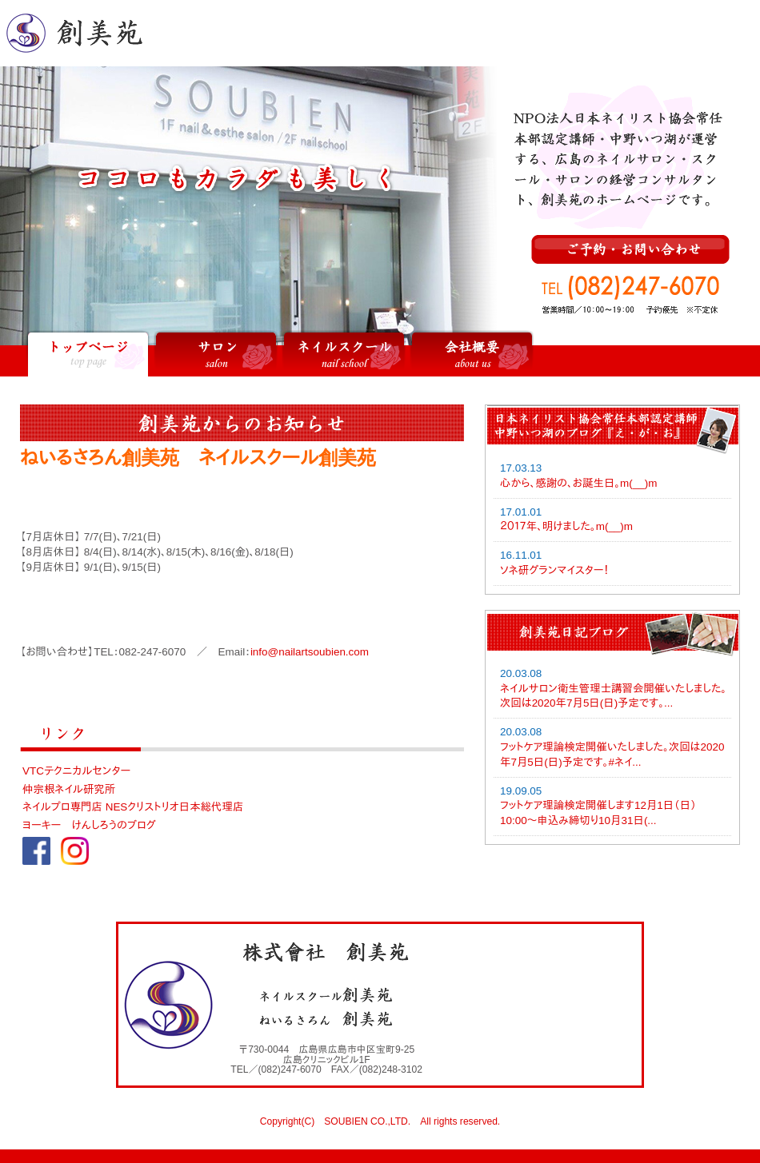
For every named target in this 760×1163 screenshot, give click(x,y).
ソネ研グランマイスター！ (554, 570)
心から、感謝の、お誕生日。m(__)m (578, 483)
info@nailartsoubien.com (309, 652)
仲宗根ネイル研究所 (68, 789)
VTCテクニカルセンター (76, 771)
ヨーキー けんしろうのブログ (89, 825)
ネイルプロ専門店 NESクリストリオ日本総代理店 (132, 807)
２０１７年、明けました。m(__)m (566, 526)
